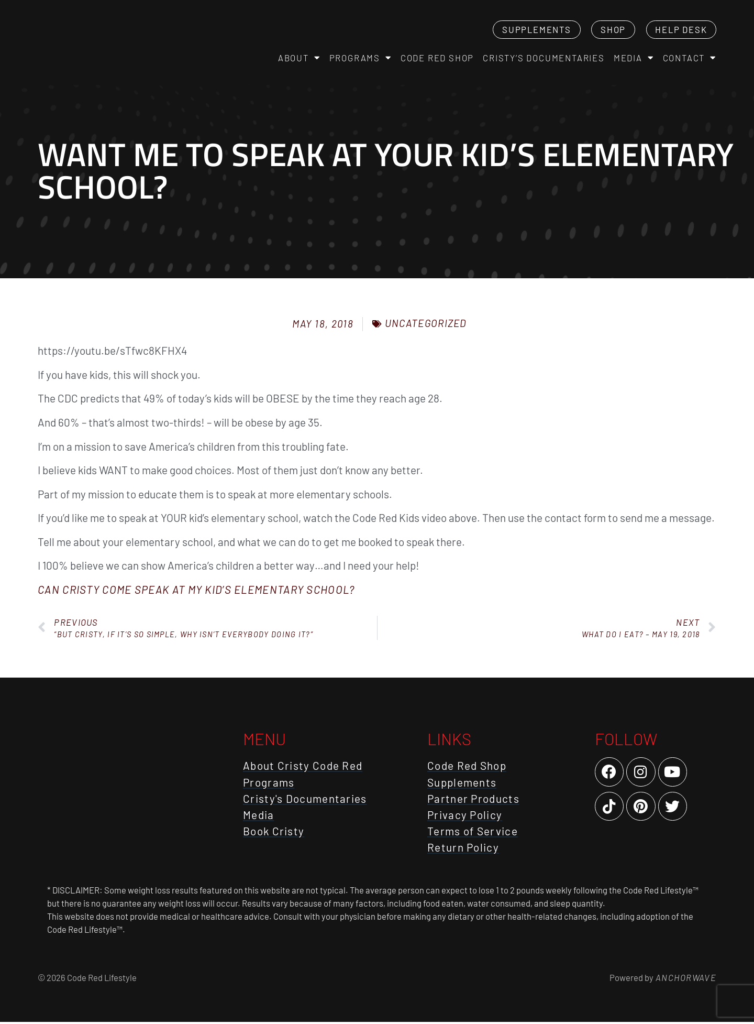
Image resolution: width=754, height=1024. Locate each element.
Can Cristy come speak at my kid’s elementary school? (196, 591)
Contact (689, 59)
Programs (360, 59)
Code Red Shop (437, 58)
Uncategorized (426, 326)
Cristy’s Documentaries (544, 58)
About (299, 59)
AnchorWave (684, 979)
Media (634, 59)
